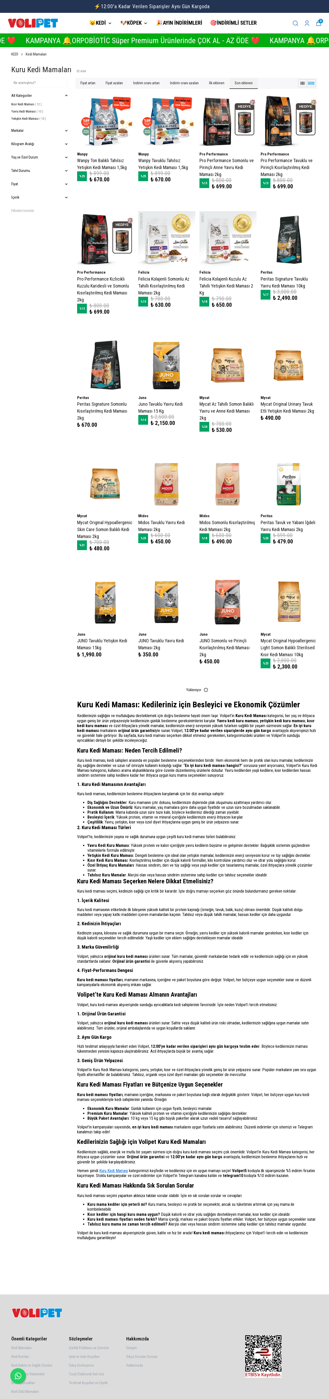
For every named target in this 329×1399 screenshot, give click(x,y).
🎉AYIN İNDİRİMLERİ (179, 23)
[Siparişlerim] (307, 23)
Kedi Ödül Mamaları (25, 1391)
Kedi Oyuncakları (23, 1383)
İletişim (131, 1348)
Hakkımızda (134, 1365)
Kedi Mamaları (36, 54)
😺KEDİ (101, 23)
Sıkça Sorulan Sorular (142, 1357)
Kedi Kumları (20, 1357)
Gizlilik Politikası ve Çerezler (89, 1348)
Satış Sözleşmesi (81, 1365)
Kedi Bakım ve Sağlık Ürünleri (31, 1365)
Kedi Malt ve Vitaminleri (28, 1374)
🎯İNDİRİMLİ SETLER (233, 23)
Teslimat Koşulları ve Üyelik (88, 1383)
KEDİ (17, 54)
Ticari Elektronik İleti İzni (86, 1374)
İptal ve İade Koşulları (84, 1357)
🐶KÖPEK (134, 23)
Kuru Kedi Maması (113, 1170)
